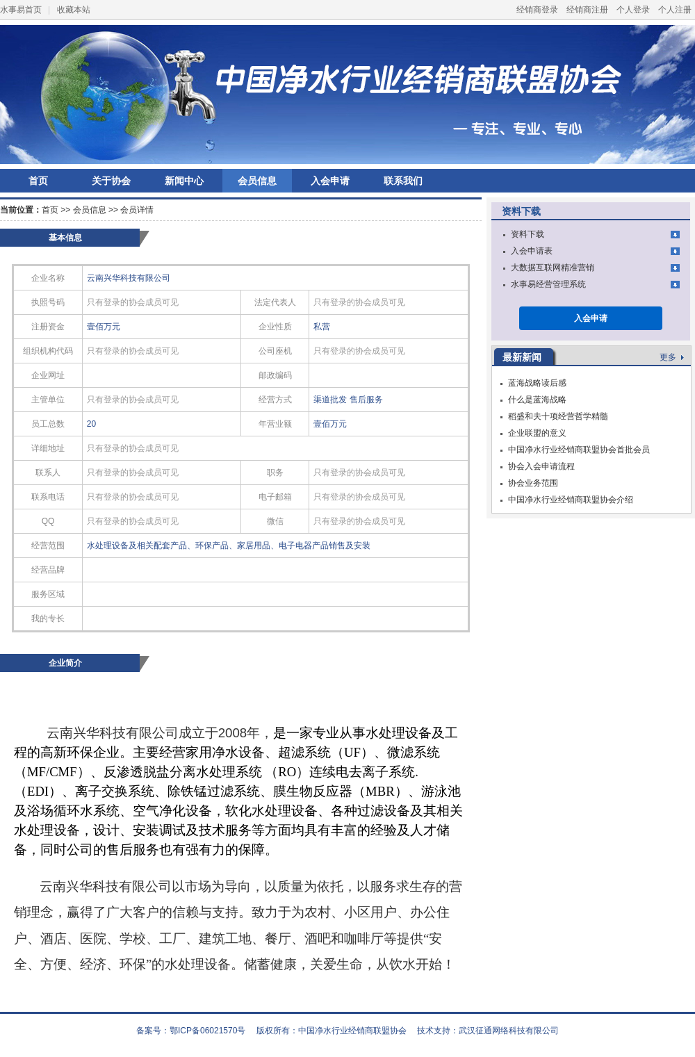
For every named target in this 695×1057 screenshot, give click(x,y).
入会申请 (330, 180)
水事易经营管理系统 (548, 284)
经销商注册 (587, 10)
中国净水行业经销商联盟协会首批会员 (579, 449)
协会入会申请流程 (541, 466)
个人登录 (633, 10)
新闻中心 (184, 180)
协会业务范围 (533, 483)
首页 (38, 180)
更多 (672, 357)
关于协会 (111, 180)
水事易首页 (21, 10)
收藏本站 (73, 10)
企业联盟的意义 (537, 433)
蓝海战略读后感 (537, 383)
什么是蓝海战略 (537, 399)
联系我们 (403, 180)
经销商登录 (537, 10)
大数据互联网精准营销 (552, 267)
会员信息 (257, 180)
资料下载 (527, 234)
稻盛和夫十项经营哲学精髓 (558, 416)
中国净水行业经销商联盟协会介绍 (570, 500)
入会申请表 (532, 251)
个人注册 (675, 10)
